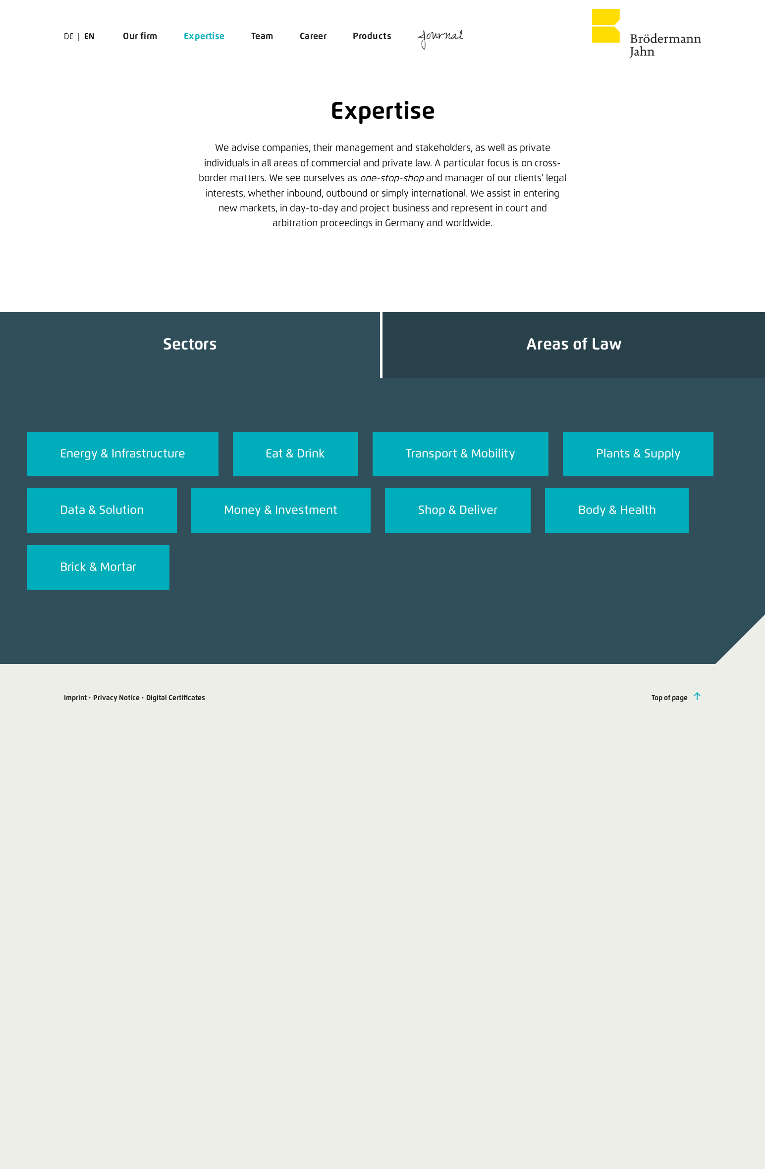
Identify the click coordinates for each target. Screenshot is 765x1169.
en (89, 37)
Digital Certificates (175, 698)
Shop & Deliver (457, 510)
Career (313, 36)
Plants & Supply (638, 454)
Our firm (140, 36)
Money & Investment (280, 510)
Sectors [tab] (190, 345)
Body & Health (617, 510)
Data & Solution (102, 510)
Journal (440, 37)
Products (372, 36)
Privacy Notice (116, 698)
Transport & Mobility (460, 454)
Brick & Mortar (98, 567)
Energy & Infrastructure (122, 454)
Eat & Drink (295, 454)
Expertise (204, 36)
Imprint (75, 698)
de (70, 37)
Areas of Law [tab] (574, 345)
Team (262, 36)
